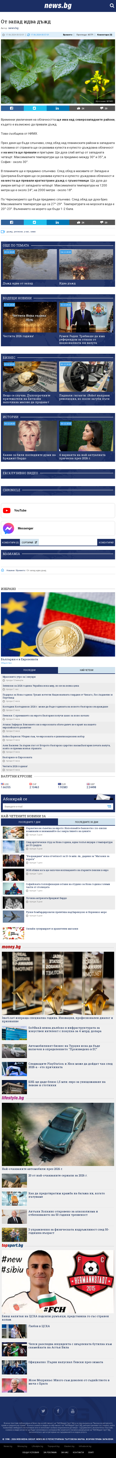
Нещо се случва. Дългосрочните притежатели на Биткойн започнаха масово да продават (26, 399)
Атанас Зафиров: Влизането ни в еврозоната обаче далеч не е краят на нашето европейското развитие (49, 726)
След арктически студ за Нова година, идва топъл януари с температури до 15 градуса (69, 844)
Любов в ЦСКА (39, 1326)
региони (18, 231)
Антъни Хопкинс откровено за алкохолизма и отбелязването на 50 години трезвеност (63, 1213)
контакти (78, 1452)
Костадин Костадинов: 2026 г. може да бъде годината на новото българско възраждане (55, 706)
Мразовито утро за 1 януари (19, 676)
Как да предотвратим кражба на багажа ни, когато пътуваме (66, 1195)
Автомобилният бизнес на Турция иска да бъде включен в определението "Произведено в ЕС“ (64, 1047)
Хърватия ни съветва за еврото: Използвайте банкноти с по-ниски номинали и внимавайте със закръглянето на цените (66, 830)
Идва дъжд (67, 283)
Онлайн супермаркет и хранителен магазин (52, 928)
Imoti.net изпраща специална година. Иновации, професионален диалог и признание (57, 1019)
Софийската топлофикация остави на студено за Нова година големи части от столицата (68, 886)
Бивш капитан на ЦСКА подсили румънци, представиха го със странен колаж (55, 1317)
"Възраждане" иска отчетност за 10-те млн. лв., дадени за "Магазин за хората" (67, 858)
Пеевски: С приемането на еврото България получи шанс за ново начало (46, 715)
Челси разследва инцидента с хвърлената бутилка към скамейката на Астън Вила (70, 1345)
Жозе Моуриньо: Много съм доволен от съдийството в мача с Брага (68, 1381)
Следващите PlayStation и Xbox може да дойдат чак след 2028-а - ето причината (70, 1065)
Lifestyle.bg (37, 1446)
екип (91, 1452)
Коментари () (104, 35)
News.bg (8, 1446)
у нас (26, 231)
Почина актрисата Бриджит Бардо (46, 898)
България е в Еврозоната (19, 659)
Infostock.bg (85, 1446)
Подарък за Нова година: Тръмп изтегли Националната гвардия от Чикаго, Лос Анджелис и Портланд (58, 696)
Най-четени (86, 670)
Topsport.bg (53, 1446)
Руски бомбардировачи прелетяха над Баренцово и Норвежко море (66, 912)
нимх (33, 231)
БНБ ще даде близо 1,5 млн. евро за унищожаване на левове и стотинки (67, 1083)
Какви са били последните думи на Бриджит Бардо (29, 456)
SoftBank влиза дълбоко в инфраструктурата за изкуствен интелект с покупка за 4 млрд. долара (65, 1029)
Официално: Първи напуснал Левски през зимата (65, 1362)
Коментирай (106, 542)
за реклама (50, 1452)
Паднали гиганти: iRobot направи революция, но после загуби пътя (84, 397)
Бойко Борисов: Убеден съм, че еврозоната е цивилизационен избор (44, 736)
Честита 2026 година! (18, 336)
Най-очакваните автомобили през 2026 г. (32, 1169)
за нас (64, 1452)
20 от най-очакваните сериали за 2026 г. (57, 1175)
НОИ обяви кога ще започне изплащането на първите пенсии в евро (67, 870)
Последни (29, 670)
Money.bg (22, 1446)
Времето (67, 35)
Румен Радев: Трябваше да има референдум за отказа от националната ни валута (82, 339)
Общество (6, 663)
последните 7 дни (29, 822)
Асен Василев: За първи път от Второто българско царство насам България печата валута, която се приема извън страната (56, 747)
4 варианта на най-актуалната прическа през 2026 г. (82, 456)
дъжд (10, 231)
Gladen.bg (69, 1446)
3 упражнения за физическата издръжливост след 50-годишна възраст (68, 1231)
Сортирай (29, 542)
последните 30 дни (86, 822)
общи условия (30, 1452)
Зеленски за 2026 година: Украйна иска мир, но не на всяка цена (41, 685)
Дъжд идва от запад (18, 283)
